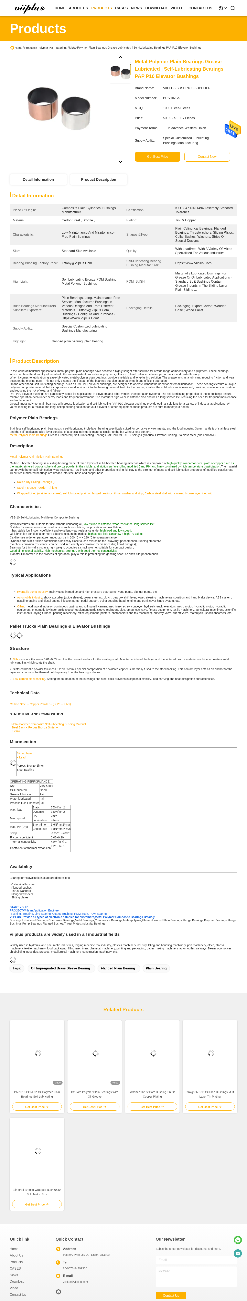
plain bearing (156, 968)
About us (16, 1255)
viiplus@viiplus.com (75, 1281)
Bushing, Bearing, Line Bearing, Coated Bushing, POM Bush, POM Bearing (58, 913)
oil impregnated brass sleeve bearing (60, 968)
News (14, 1275)
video (176, 8)
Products (29, 47)
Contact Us (18, 1294)
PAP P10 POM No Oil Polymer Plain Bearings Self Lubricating (37, 1094)
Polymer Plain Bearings (52, 47)
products (101, 8)
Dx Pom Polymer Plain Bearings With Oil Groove (94, 1094)
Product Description (98, 180)
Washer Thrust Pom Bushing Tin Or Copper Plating (152, 1094)
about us (78, 8)
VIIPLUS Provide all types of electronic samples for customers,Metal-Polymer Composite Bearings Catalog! (82, 917)
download (156, 8)
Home (60, 8)
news (136, 8)
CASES (15, 1268)
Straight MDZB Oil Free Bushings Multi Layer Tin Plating (209, 1094)
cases (121, 8)
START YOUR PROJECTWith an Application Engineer (35, 909)
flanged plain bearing (118, 968)
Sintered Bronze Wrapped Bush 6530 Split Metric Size (37, 1192)
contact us (200, 8)
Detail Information (38, 180)
